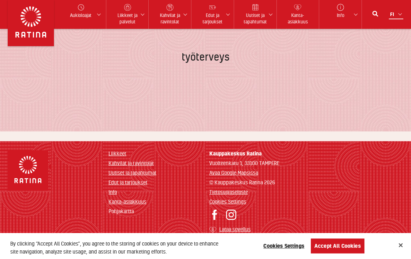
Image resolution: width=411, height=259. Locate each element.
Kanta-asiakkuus (127, 201)
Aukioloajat (81, 11)
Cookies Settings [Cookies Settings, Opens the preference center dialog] (283, 247)
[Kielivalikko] (396, 14)
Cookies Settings (227, 201)
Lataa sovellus (235, 229)
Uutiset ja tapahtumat (132, 172)
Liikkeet (117, 153)
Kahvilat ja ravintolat (131, 163)
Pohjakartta (121, 211)
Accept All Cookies (337, 247)
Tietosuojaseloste (228, 191)
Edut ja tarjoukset (128, 182)
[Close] (401, 247)
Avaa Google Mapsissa (233, 172)
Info (113, 191)
